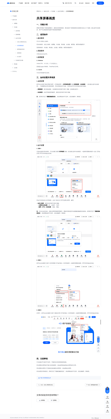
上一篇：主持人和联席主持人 (46, 384)
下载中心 (100, 3)
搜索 (75, 3)
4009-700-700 (68, 3)
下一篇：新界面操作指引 (92, 384)
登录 (93, 3)
